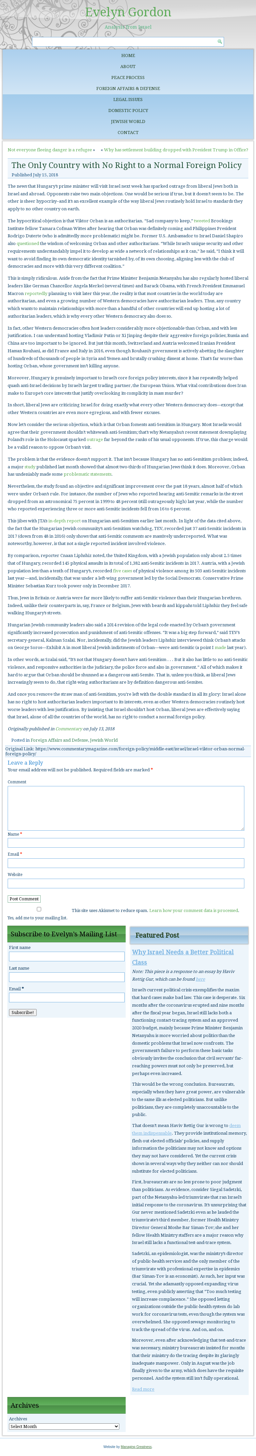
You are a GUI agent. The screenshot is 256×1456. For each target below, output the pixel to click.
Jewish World (128, 121)
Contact (128, 132)
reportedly (36, 293)
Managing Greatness (136, 1447)
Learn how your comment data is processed (193, 910)
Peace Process (128, 77)
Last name (19, 968)
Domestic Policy (128, 110)
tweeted (202, 220)
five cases (122, 570)
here (200, 979)
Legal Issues (128, 99)
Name (15, 834)
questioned (28, 243)
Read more (143, 1389)
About (128, 66)
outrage (95, 439)
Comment (17, 782)
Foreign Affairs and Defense (59, 740)
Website (15, 874)
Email (15, 854)
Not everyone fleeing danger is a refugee (50, 149)
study (30, 466)
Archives (18, 1418)
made (220, 647)
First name (20, 947)
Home (128, 55)
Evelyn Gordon (128, 12)
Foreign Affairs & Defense (128, 88)
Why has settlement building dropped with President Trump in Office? (176, 149)
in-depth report (64, 520)
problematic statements (87, 474)
